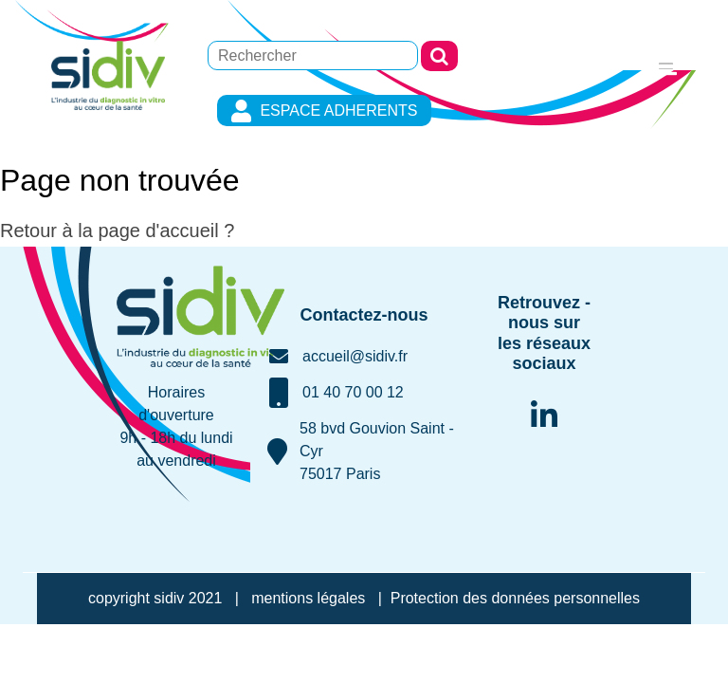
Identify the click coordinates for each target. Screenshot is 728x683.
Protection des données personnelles (515, 598)
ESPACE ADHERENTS (324, 111)
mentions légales (308, 598)
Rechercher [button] (439, 56)
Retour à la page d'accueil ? (117, 230)
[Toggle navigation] (665, 63)
